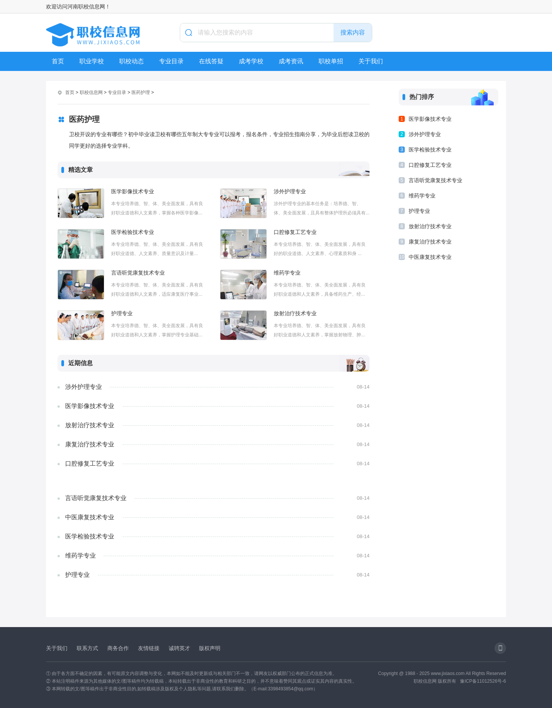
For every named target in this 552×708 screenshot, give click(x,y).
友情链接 (148, 648)
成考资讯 (291, 61)
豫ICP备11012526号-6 (483, 681)
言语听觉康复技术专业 (138, 273)
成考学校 (251, 61)
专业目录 (171, 61)
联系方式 (87, 648)
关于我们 (370, 61)
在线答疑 (211, 61)
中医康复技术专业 (89, 517)
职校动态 (131, 61)
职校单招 (331, 61)
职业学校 (91, 61)
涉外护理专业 (290, 191)
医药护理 (140, 92)
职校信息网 (91, 92)
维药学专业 (287, 273)
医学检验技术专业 (132, 232)
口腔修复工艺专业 (295, 232)
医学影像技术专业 (132, 191)
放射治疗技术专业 (295, 313)
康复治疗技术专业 (89, 444)
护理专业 (122, 313)
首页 (58, 61)
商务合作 (118, 648)
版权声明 (209, 648)
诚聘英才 (179, 648)
